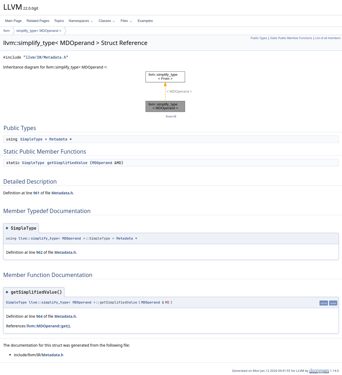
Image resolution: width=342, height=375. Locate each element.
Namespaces (81, 21)
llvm (6, 31)
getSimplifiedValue (67, 162)
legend (171, 116)
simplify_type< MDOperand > (38, 31)
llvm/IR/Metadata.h (46, 57)
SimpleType (31, 139)
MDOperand (102, 162)
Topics (59, 21)
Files (126, 21)
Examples (145, 21)
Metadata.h (62, 192)
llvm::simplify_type (38, 238)
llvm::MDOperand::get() (48, 325)
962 (39, 252)
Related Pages (37, 21)
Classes (107, 21)
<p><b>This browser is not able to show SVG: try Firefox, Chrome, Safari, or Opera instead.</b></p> (171, 91)
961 (36, 192)
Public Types (259, 38)
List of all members (328, 38)
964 (39, 316)
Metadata (58, 139)
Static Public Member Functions (291, 38)
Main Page (13, 21)
